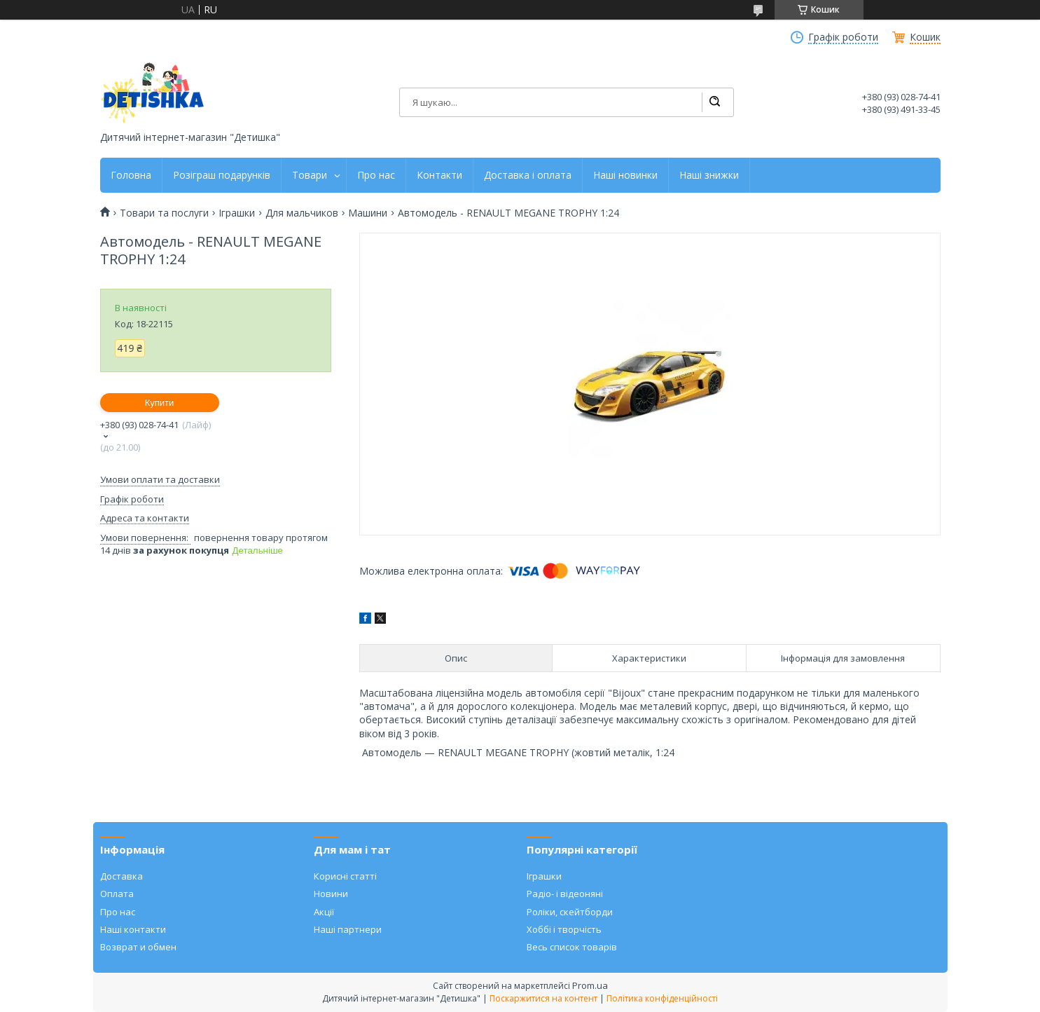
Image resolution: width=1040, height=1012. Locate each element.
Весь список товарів (572, 947)
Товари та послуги (164, 213)
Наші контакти (133, 929)
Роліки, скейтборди (570, 911)
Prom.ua (590, 985)
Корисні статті (345, 876)
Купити (159, 402)
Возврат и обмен (138, 947)
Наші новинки (625, 175)
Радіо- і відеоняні (565, 893)
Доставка (121, 876)
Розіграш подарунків (221, 175)
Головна (131, 175)
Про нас (376, 175)
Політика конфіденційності (662, 998)
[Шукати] (714, 102)
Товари (309, 175)
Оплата (117, 893)
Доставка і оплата (527, 175)
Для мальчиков (301, 213)
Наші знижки (709, 175)
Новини (331, 893)
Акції (324, 911)
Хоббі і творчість (564, 929)
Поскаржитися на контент (543, 998)
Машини (367, 213)
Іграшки (237, 213)
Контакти (439, 175)
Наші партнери (348, 929)
